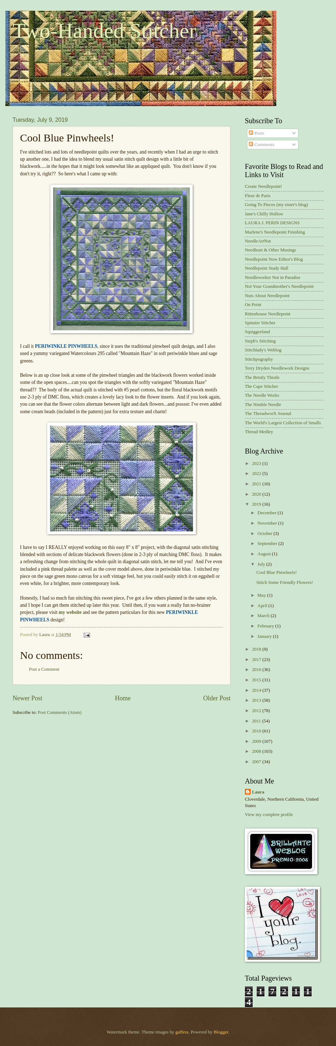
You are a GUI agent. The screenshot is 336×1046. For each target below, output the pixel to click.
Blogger (221, 1032)
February (266, 626)
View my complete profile (269, 814)
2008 (257, 751)
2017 (257, 659)
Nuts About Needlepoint (267, 295)
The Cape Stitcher (261, 386)
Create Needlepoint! (263, 186)
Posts (256, 133)
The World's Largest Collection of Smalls (283, 422)
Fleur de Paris (258, 195)
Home (122, 698)
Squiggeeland (257, 331)
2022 (257, 473)
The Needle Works (262, 395)
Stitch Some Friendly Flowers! (284, 582)
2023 (257, 463)
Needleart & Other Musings (270, 249)
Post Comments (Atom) (59, 712)
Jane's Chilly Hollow (264, 213)
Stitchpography (259, 359)
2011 (257, 721)
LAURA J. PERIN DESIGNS (272, 222)
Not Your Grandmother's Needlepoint (279, 286)
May (262, 595)
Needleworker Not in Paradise (273, 277)
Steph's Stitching (260, 341)
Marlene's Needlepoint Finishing (275, 232)
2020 (257, 494)
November (267, 523)
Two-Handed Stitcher (104, 30)
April (262, 605)
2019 (257, 504)
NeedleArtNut (258, 241)
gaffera (182, 1032)
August (264, 553)
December (267, 512)
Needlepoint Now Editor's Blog (274, 259)
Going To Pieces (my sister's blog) (276, 204)
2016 (257, 669)
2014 (257, 690)
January (265, 636)
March (264, 615)
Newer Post (28, 698)
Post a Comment (44, 669)
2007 (257, 761)
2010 (257, 731)
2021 (257, 483)
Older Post (217, 698)
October (265, 533)
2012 (257, 710)
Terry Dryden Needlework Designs (277, 368)
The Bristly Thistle (262, 377)
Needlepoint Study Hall (266, 268)
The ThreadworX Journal (268, 413)
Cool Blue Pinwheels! (276, 572)
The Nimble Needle (263, 404)
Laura (258, 792)
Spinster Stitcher (260, 322)
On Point (253, 304)
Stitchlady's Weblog (263, 349)
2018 (257, 649)
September (267, 543)
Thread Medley (259, 431)
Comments (261, 144)
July (261, 564)
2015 (257, 679)
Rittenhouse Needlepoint (268, 313)
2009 (257, 741)
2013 (257, 700)
